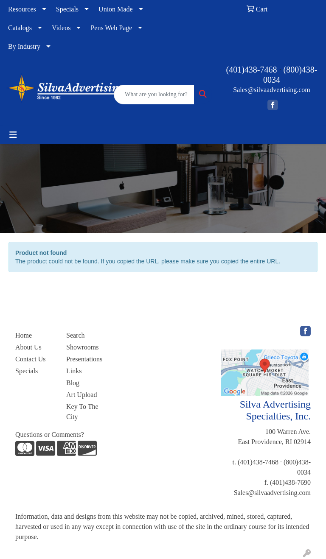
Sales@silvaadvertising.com (271, 89)
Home (23, 335)
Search (75, 335)
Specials (67, 9)
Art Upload (81, 394)
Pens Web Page (111, 27)
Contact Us (30, 359)
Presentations (84, 359)
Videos (61, 27)
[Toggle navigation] (13, 135)
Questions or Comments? (49, 434)
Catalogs (20, 27)
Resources (22, 9)
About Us (28, 347)
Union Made (115, 9)
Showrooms (82, 347)
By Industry (24, 46)
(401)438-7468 (251, 69)
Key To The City (82, 411)
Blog (72, 382)
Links (74, 371)
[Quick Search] (154, 94)
